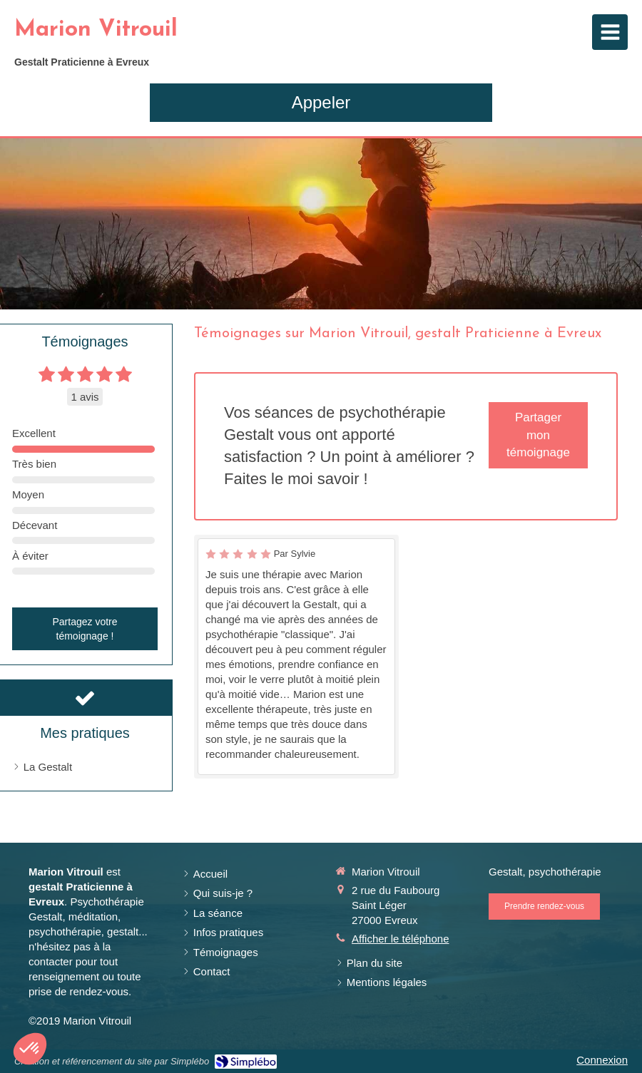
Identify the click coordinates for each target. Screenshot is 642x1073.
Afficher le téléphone (400, 939)
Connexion (602, 1060)
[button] (30, 1049)
